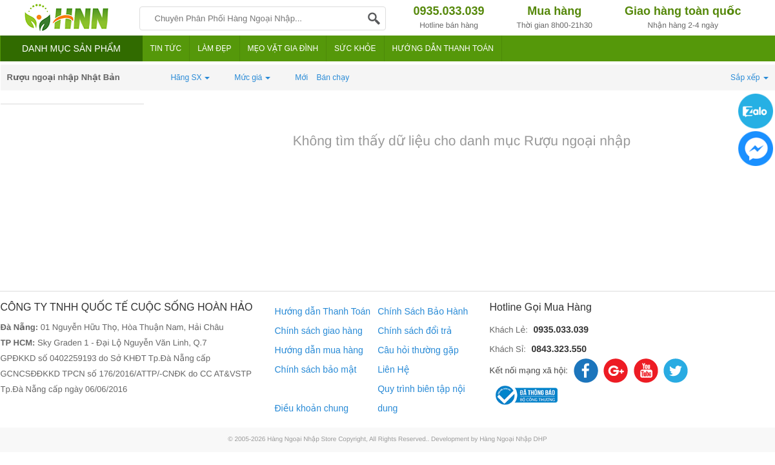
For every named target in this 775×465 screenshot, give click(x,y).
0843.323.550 (559, 349)
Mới (301, 77)
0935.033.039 (561, 329)
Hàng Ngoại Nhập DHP (513, 439)
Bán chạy (333, 77)
